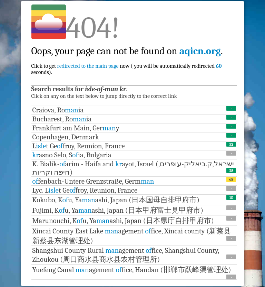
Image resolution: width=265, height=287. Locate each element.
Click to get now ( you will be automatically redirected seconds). (127, 54)
